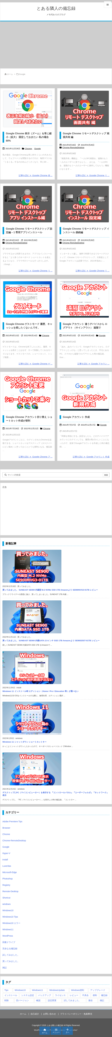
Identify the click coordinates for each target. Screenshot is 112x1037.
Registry (6, 885)
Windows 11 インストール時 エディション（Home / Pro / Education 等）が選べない (40, 691)
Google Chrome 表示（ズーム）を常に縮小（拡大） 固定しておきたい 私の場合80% (29, 137)
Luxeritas (6, 866)
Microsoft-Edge (9, 872)
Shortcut (6, 898)
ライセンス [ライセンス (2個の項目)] (60, 995)
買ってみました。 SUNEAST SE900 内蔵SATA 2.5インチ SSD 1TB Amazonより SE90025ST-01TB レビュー (51, 640)
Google (37, 148)
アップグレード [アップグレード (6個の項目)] (97, 990)
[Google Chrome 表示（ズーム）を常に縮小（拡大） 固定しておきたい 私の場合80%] (27, 109)
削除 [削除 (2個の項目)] (6, 1000)
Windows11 (7, 929)
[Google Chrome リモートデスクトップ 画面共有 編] (84, 109)
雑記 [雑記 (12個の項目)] (102, 1000)
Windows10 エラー (11, 923)
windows (6, 904)
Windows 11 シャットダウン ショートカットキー (24, 742)
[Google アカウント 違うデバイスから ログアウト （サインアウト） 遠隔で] (84, 299)
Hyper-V (6, 853)
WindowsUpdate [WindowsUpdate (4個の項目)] (57, 990)
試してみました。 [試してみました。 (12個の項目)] (72, 1000)
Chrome (28, 148)
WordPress (7, 936)
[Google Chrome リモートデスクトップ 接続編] (84, 204)
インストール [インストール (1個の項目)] (10, 995)
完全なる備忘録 (9, 948)
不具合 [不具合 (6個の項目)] (85, 995)
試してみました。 (10, 955)
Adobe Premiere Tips (12, 821)
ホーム (10, 74)
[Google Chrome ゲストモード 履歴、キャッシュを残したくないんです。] (27, 299)
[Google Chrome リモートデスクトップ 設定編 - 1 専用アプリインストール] (27, 204)
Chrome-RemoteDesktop (73, 147)
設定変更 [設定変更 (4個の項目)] (52, 1000)
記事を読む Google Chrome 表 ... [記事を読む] (35, 175)
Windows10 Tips (10, 917)
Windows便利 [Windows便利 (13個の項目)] (77, 990)
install (5, 859)
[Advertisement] (56, 45)
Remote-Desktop (10, 891)
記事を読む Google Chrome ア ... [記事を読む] (35, 457)
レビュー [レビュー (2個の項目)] (74, 995)
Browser (6, 828)
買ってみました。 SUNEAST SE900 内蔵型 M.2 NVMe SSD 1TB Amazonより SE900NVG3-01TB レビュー (50, 590)
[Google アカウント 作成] (84, 392)
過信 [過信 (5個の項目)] (90, 1000)
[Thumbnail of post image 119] (27, 392)
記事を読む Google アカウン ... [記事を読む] (93, 364)
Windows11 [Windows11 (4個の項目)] (37, 990)
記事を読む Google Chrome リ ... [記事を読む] (92, 175)
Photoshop (7, 878)
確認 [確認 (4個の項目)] (38, 1000)
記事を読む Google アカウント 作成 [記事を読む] (91, 457)
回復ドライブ (8, 942)
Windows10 (7, 910)
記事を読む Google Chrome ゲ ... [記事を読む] (35, 364)
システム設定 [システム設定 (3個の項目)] (27, 995)
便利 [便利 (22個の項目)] (95, 995)
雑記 (4, 967)
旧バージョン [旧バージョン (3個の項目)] (22, 1000)
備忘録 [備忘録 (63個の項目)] (104, 995)
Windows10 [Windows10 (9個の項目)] (20, 990)
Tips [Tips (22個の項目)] (6, 990)
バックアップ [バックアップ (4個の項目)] (44, 995)
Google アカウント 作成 (76, 417)
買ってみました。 (10, 961)
